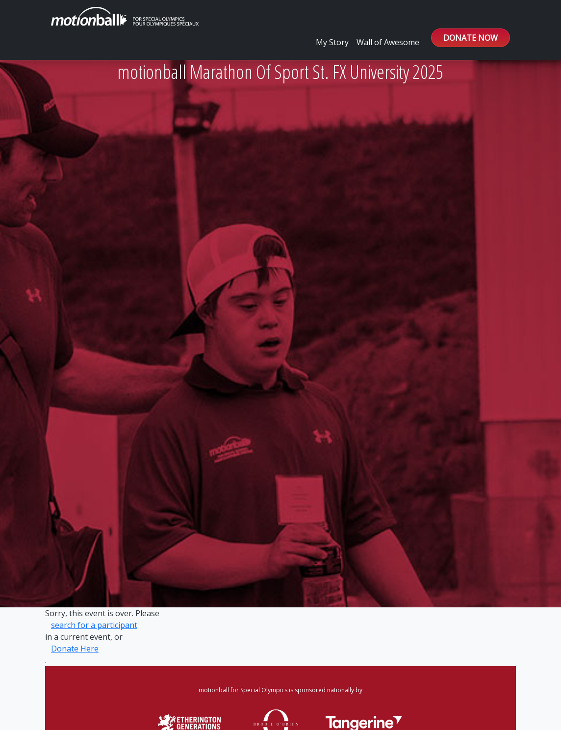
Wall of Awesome (388, 42)
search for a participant (94, 625)
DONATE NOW (470, 37)
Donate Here (75, 648)
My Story (332, 42)
